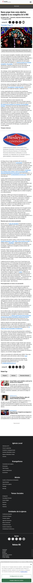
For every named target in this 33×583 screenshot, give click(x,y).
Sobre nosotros (5, 556)
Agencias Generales (6, 520)
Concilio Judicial (6, 518)
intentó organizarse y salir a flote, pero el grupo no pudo (15, 241)
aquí (26, 356)
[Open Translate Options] (7, 25)
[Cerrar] (31, 564)
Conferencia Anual (6, 524)
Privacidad (4, 553)
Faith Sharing (5, 468)
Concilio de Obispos (6, 516)
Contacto (4, 550)
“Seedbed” (11, 242)
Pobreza (4, 504)
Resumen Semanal (24, 375)
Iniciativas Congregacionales (8, 450)
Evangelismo (17, 461)
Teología (4, 486)
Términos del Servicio (7, 554)
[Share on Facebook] (10, 22)
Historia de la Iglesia (6, 484)
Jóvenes (4, 456)
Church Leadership (6, 448)
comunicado (19, 162)
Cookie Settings (5, 557)
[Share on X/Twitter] (13, 22)
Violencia (4, 506)
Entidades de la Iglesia (17, 511)
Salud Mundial (5, 482)
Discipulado (5, 466)
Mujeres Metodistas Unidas (8, 454)
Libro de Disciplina (13, 223)
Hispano (5, 375)
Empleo (4, 552)
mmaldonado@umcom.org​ (9, 363)
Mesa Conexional (6, 522)
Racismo (4, 502)
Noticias (13, 375)
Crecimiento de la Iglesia (7, 464)
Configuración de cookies (16, 576)
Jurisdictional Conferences (8, 529)
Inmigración (5, 496)
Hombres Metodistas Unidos (8, 452)
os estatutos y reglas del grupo (16, 87)
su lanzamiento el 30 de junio (18, 174)
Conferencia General (7, 514)
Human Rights (5, 500)
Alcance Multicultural (7, 470)
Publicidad (4, 549)
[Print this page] (20, 22)
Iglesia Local (17, 443)
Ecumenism (5, 472)
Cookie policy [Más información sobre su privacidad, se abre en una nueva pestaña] (23, 571)
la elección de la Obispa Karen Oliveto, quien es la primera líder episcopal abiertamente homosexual (16, 171)
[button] (9, 539)
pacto (20, 272)
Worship (4, 488)
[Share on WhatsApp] (16, 22)
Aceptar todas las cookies (16, 580)
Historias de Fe (13, 395)
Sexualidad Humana (6, 498)
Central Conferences (7, 526)
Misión (17, 477)
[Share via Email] (23, 22)
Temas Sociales (17, 493)
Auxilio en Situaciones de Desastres (10, 480)
